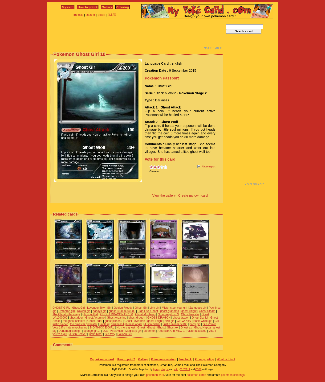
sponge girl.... (92, 330)
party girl (195, 324)
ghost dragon (137, 317)
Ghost (141, 327)
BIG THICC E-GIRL (102, 327)
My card (67, 7)
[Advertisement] (136, 35)
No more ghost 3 (168, 314)
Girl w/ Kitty (184, 321)
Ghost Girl (78, 307)
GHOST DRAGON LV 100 (116, 314)
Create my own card (193, 195)
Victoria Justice (196, 330)
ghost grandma (169, 311)
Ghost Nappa (202, 327)
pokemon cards (196, 375)
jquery (156, 369)
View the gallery (164, 195)
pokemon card (155, 375)
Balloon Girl (125, 334)
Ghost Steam (207, 311)
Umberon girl (67, 311)
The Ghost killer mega (66, 314)
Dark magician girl (70, 330)
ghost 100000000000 (122, 311)
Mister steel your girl (174, 307)
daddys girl (99, 311)
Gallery (107, 7)
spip (176, 369)
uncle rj (104, 324)
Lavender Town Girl (99, 307)
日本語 (111, 15)
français (78, 15)
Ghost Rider (94, 321)
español (91, 15)
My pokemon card (102, 359)
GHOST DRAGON (159, 317)
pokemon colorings (233, 375)
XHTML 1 (185, 369)
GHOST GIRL (61, 307)
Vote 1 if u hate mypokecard (70, 327)
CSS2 (198, 369)
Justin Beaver (77, 334)
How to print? (88, 7)
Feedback (185, 359)
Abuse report (208, 166)
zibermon (149, 330)
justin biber (95, 334)
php (163, 369)
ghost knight (189, 311)
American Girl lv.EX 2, (171, 330)
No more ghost (126, 327)
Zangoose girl (198, 307)
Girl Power (209, 324)
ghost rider (76, 317)
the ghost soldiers (74, 321)
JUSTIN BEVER (113, 330)
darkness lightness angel (126, 324)
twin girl (170, 321)
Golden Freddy (123, 307)
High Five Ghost (148, 311)
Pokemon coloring (163, 359)
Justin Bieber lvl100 (175, 324)
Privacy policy (204, 359)
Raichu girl (83, 311)
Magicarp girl (133, 330)
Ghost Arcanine (95, 317)
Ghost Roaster (190, 314)
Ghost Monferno (145, 314)
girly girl (154, 307)
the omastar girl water (83, 324)
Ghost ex (172, 327)
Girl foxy (110, 334)
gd (167, 369)
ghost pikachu (113, 321)
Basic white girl (202, 321)
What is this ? (226, 359)
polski (101, 15)
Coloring (122, 7)
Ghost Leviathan (134, 321)
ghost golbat (90, 314)
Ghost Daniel (200, 317)
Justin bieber (152, 324)
